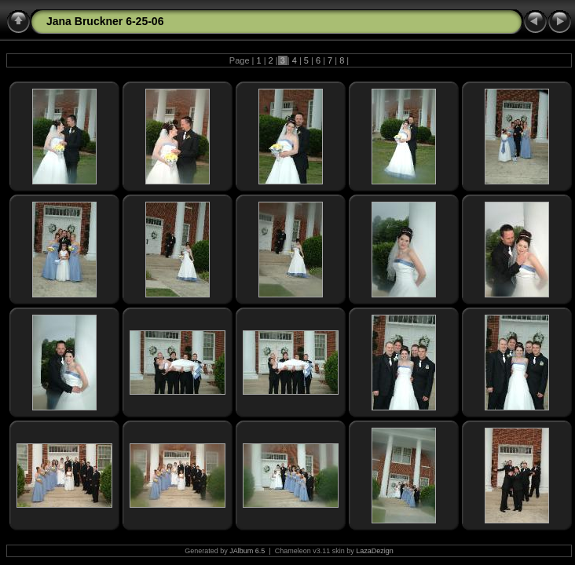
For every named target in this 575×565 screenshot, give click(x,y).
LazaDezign (375, 551)
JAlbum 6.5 (247, 551)
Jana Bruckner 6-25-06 (104, 21)
